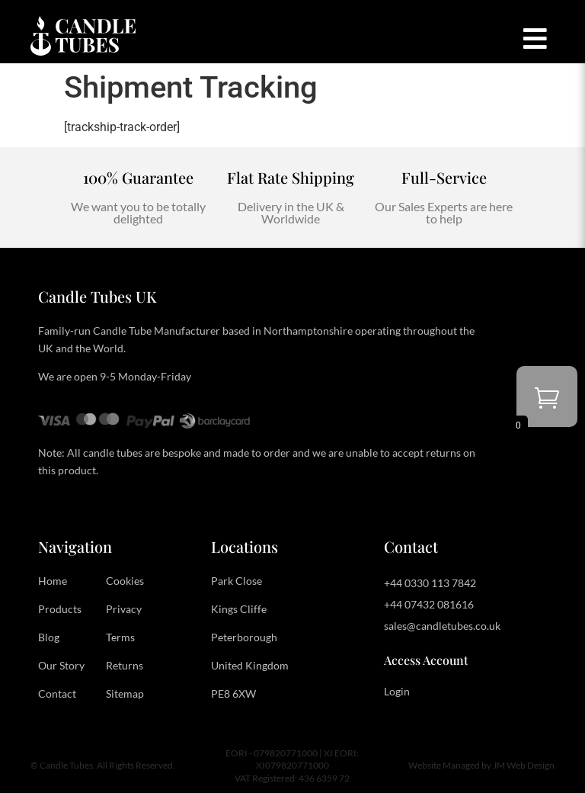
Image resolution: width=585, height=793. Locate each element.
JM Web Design (524, 765)
